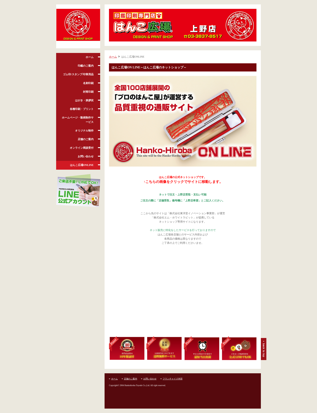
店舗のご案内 (86, 139)
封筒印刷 (88, 91)
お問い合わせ (86, 156)
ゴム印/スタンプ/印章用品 (78, 74)
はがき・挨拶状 (84, 100)
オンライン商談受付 (82, 147)
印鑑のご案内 (86, 65)
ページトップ (263, 349)
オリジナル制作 (84, 130)
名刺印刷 (88, 83)
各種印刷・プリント (82, 109)
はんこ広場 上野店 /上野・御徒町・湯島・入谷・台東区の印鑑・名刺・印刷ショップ (78, 26)
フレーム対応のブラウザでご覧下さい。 (182, 293)
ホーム (90, 57)
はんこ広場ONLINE (82, 165)
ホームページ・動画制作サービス (78, 119)
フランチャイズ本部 (172, 378)
